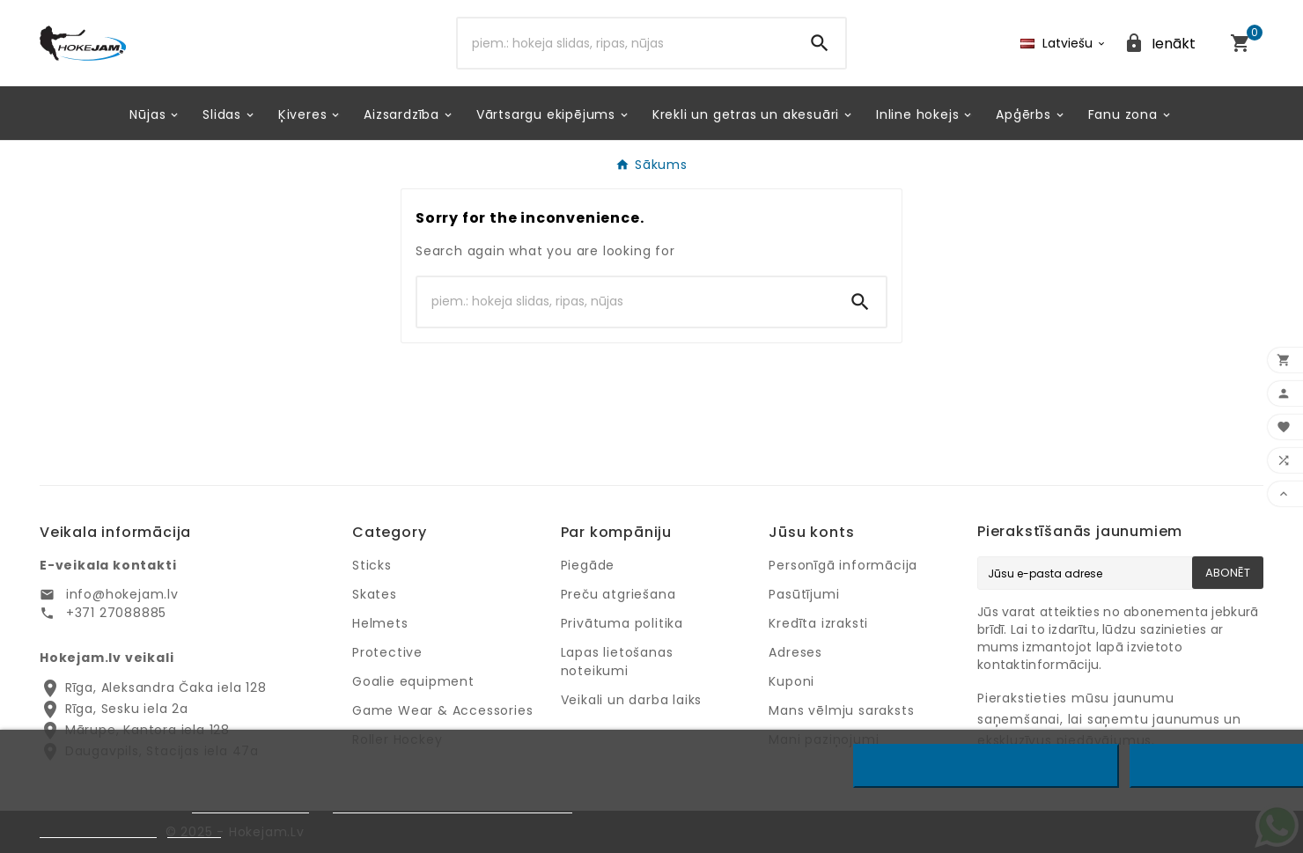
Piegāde (588, 565)
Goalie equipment (413, 681)
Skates (374, 594)
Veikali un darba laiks (632, 700)
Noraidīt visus (986, 766)
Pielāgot (194, 829)
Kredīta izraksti (818, 623)
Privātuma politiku (250, 805)
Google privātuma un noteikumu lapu (452, 805)
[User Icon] (1159, 44)
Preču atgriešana (618, 594)
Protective (387, 652)
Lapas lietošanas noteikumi (617, 661)
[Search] (625, 43)
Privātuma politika (622, 623)
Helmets (380, 623)
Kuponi (791, 681)
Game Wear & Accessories (442, 710)
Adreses (795, 652)
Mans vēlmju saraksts (841, 710)
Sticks (372, 565)
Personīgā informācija (843, 565)
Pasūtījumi (804, 594)
